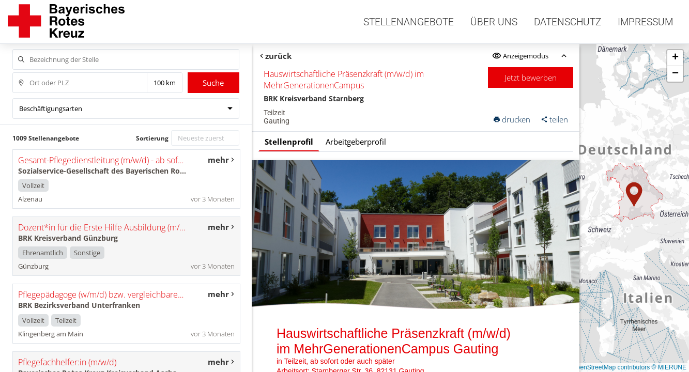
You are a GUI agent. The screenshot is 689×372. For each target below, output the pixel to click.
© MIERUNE (668, 367)
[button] (634, 195)
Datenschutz (567, 22)
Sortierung (152, 138)
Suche (213, 83)
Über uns (493, 22)
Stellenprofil (289, 141)
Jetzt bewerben (530, 77)
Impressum (645, 22)
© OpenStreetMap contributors (607, 367)
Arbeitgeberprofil (356, 141)
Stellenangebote (408, 22)
